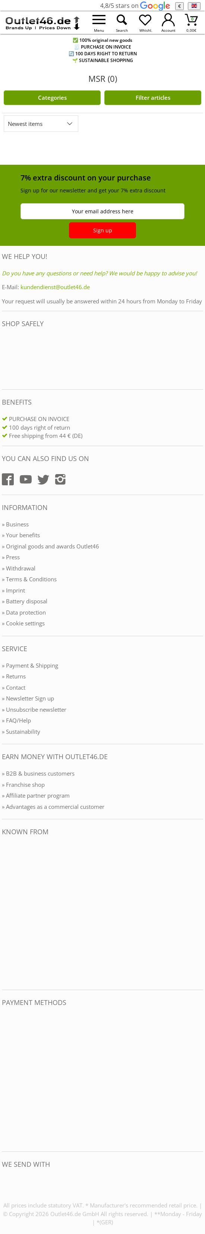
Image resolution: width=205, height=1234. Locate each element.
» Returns (14, 676)
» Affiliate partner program (36, 795)
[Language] (194, 6)
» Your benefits (21, 535)
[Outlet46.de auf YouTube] (26, 479)
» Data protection (24, 612)
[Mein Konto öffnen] (168, 22)
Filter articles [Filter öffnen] (153, 97)
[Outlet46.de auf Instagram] (60, 479)
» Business (15, 524)
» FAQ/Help (16, 720)
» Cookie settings (23, 623)
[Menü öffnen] (98, 22)
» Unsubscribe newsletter (34, 709)
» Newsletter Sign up (28, 698)
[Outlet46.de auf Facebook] (8, 479)
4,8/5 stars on (135, 5)
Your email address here (102, 211)
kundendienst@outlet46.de (55, 287)
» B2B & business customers (38, 773)
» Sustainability (21, 731)
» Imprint (13, 590)
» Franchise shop (23, 784)
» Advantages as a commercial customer (53, 806)
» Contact (13, 687)
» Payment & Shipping (30, 665)
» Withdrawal (18, 568)
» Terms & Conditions (29, 579)
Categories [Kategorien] (52, 97)
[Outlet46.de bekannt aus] (7, 912)
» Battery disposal (24, 601)
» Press (11, 557)
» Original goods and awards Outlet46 (50, 546)
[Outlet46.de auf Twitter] (43, 479)
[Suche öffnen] (121, 22)
